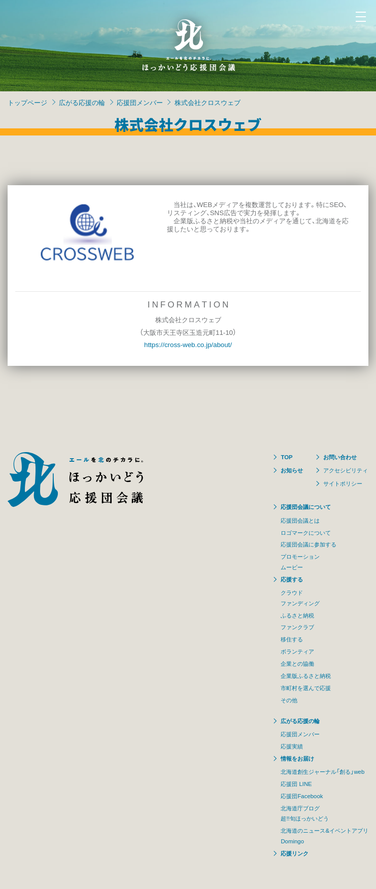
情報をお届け (297, 758)
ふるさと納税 (297, 615)
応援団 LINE (296, 783)
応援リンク (295, 853)
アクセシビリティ (345, 470)
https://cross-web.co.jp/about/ (188, 344)
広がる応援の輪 (82, 102)
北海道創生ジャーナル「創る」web (322, 771)
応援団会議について (306, 506)
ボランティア (297, 651)
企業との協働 (297, 663)
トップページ (27, 102)
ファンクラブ (297, 627)
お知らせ (292, 470)
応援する (292, 579)
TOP (286, 457)
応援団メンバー (140, 102)
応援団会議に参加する (308, 544)
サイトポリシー (342, 483)
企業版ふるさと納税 (306, 675)
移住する (292, 639)
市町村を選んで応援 (306, 687)
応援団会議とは (300, 520)
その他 (289, 700)
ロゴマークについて (306, 532)
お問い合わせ (340, 457)
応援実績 (292, 746)
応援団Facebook (302, 796)
